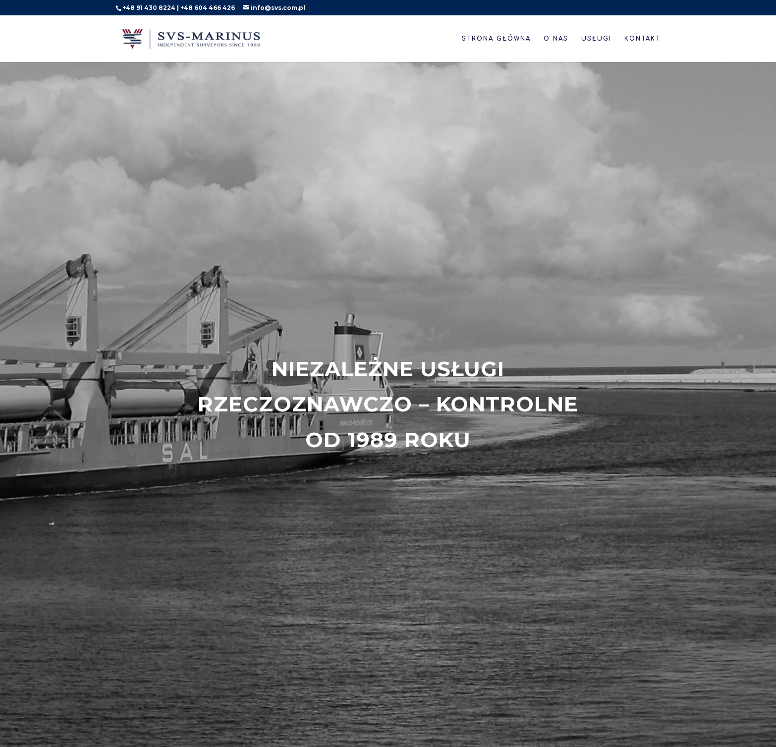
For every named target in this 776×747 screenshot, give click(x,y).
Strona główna (496, 38)
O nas (556, 38)
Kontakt (642, 38)
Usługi (596, 38)
